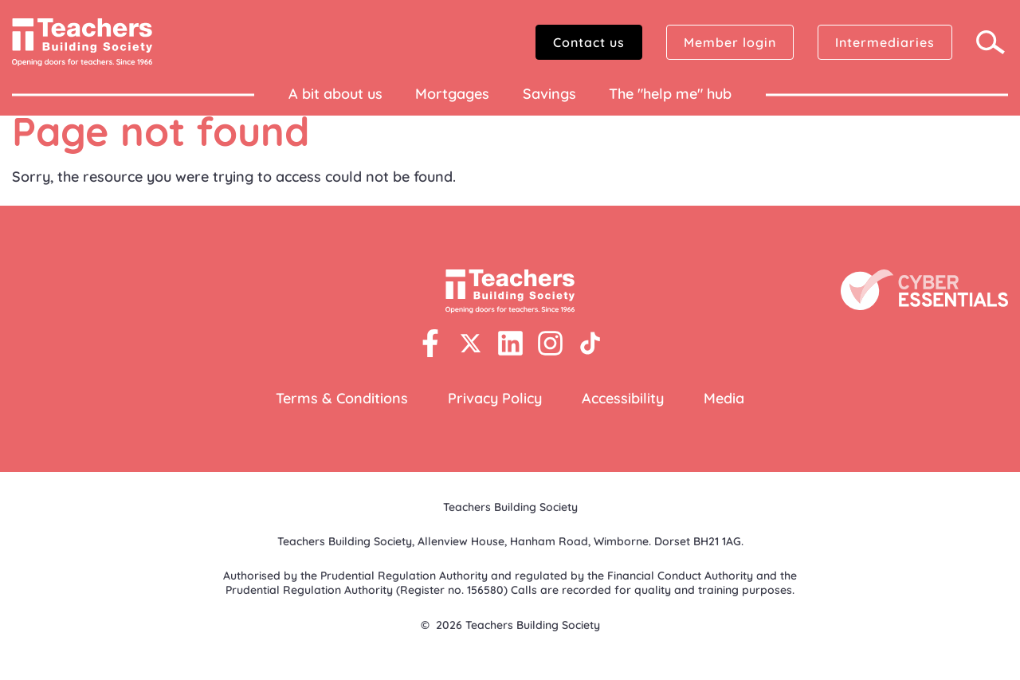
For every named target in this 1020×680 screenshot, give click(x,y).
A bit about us (335, 94)
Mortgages (452, 94)
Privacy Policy (495, 398)
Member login (730, 42)
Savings (549, 94)
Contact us (589, 42)
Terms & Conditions (342, 398)
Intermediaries (885, 42)
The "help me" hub (670, 94)
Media (724, 398)
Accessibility (623, 398)
